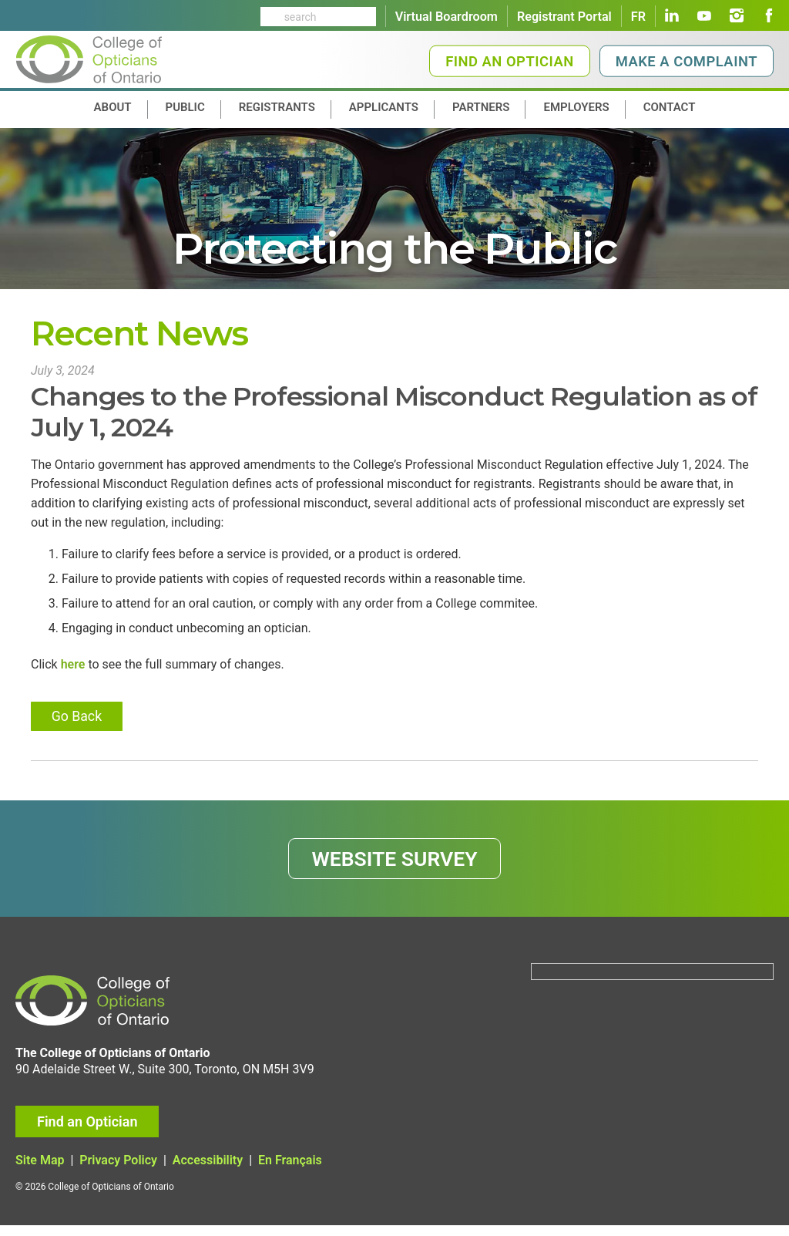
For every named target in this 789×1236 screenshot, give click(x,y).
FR (638, 16)
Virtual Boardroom (446, 16)
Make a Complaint (686, 61)
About (113, 107)
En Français (290, 1171)
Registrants (277, 107)
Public (185, 107)
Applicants (383, 107)
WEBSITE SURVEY (395, 867)
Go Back (78, 722)
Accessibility (208, 1171)
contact (669, 107)
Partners (481, 107)
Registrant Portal (564, 16)
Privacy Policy (118, 1171)
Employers (576, 107)
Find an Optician (509, 61)
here (73, 670)
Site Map (39, 1171)
